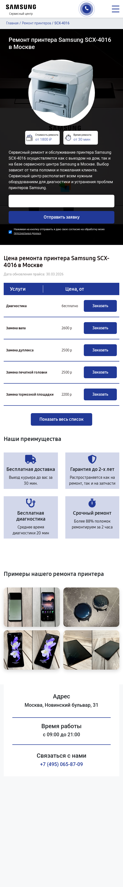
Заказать (100, 305)
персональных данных (27, 233)
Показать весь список (61, 419)
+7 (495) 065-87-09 (61, 764)
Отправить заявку (62, 217)
